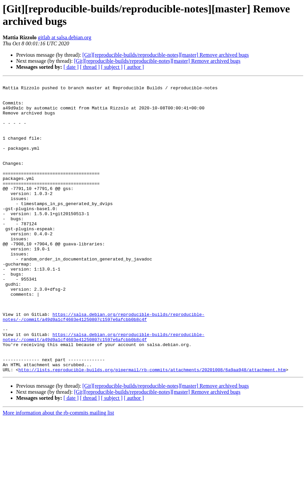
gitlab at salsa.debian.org (64, 37)
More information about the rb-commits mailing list (58, 471)
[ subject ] (112, 67)
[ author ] (134, 67)
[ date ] (71, 67)
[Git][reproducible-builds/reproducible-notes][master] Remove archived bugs (165, 55)
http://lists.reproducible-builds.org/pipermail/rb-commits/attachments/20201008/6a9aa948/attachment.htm (152, 428)
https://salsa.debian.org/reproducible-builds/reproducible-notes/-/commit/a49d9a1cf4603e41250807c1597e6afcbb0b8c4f (104, 365)
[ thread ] (90, 67)
